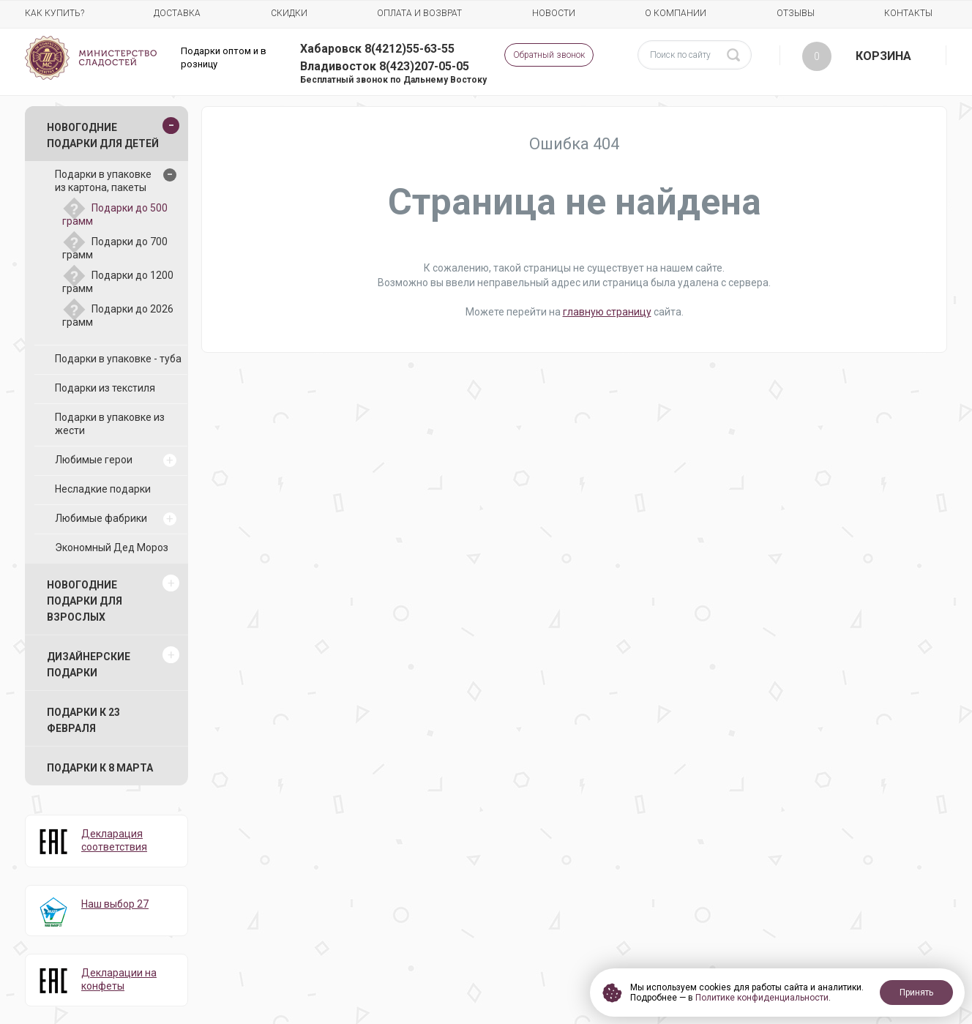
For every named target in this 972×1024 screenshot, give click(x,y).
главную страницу (607, 312)
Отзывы (796, 13)
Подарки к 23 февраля (83, 720)
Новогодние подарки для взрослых (84, 601)
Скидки (289, 13)
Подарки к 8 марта (100, 768)
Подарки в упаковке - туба (118, 359)
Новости (553, 13)
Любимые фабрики (101, 518)
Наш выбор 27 (115, 904)
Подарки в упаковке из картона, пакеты (103, 180)
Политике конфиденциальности (762, 998)
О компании (675, 13)
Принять (916, 992)
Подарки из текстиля (105, 388)
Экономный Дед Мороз (111, 547)
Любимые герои (93, 460)
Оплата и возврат (419, 13)
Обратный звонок (549, 55)
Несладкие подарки (103, 489)
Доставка (177, 13)
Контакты (908, 13)
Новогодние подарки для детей (103, 135)
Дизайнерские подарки (88, 665)
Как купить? (54, 13)
